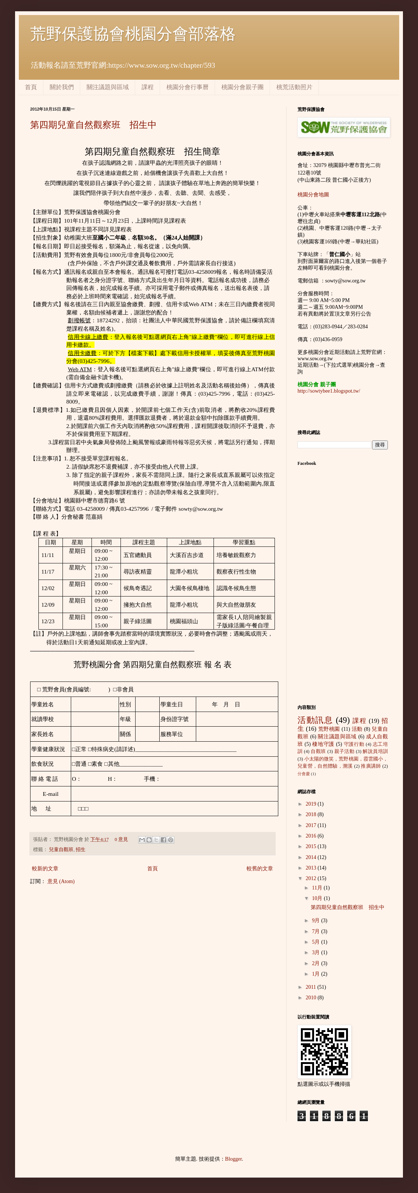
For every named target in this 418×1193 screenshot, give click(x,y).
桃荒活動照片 (294, 87)
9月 (316, 920)
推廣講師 (371, 766)
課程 (148, 87)
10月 (318, 898)
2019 (312, 804)
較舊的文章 (260, 868)
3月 (316, 952)
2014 (312, 857)
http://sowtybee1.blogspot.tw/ (328, 391)
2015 (312, 846)
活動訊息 (315, 720)
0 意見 (121, 839)
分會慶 (303, 773)
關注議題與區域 (108, 87)
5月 (316, 942)
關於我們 (62, 87)
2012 (312, 878)
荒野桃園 (329, 729)
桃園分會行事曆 (187, 87)
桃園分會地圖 (313, 194)
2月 (316, 963)
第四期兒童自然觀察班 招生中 (93, 125)
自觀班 (318, 751)
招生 (80, 849)
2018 (312, 814)
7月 (316, 931)
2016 (312, 836)
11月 (317, 888)
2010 (312, 997)
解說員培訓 (375, 751)
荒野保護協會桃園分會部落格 (133, 33)
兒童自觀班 (61, 849)
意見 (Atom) (61, 881)
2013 (312, 868)
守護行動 (354, 744)
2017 (312, 825)
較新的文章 (45, 868)
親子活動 (344, 751)
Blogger (233, 1159)
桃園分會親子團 (242, 87)
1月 (316, 974)
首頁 (31, 87)
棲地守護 (323, 744)
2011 (311, 987)
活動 (357, 729)
